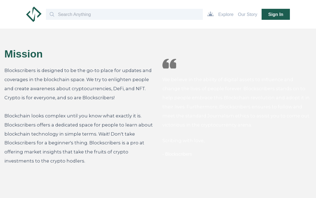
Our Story (247, 14)
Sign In (275, 14)
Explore (226, 14)
